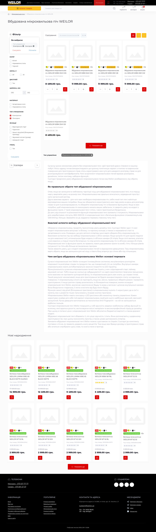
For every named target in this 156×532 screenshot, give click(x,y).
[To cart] (65, 89)
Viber (131, 508)
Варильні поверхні (50, 504)
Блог (9, 501)
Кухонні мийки (49, 511)
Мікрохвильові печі (18, 14)
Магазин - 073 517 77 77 (18, 484)
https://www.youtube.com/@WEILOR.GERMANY (121, 485)
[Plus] (57, 89)
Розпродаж (99, 2)
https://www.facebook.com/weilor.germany (116, 485)
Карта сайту (12, 518)
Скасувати (17, 50)
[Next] (37, 165)
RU (108, 3)
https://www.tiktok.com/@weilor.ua (132, 485)
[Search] (114, 8)
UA (108, 1)
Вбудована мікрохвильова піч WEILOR (76, 155)
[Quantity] (52, 89)
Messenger (133, 511)
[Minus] (48, 89)
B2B (9, 516)
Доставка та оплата (33, 2)
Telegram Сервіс (135, 505)
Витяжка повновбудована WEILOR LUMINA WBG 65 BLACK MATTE (77, 376)
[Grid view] (133, 35)
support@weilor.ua (86, 506)
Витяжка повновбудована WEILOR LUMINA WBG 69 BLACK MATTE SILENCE (20, 376)
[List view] (138, 35)
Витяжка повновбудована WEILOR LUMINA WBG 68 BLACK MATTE (48, 376)
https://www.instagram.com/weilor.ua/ (126, 485)
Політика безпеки (58, 2)
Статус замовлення (85, 2)
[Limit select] (84, 35)
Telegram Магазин (136, 501)
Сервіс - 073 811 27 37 (17, 487)
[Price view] (144, 35)
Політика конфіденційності (17, 509)
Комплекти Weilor (50, 513)
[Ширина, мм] (16, 92)
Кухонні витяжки (49, 501)
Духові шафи (48, 506)
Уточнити (32, 50)
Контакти (68, 2)
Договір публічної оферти (16, 511)
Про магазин (45, 2)
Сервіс (75, 2)
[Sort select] (69, 35)
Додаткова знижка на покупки (18, 513)
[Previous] (12, 165)
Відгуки (10, 504)
